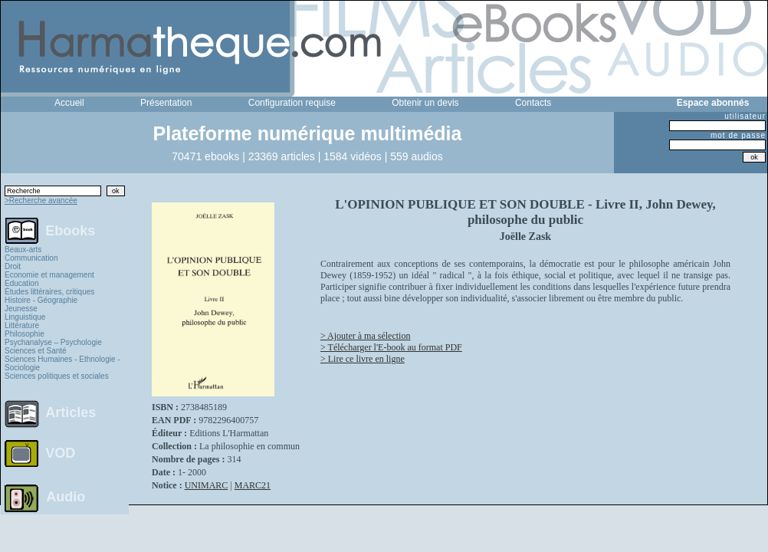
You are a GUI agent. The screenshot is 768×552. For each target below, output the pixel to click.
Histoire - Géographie (41, 300)
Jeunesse (21, 308)
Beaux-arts (23, 249)
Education (21, 283)
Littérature (22, 325)
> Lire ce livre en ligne (362, 358)
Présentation (166, 102)
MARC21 (253, 485)
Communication (31, 258)
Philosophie (24, 334)
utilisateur (745, 116)
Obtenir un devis (425, 102)
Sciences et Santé (36, 351)
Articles (70, 412)
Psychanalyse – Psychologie (53, 342)
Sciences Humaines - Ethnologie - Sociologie (62, 363)
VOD (60, 453)
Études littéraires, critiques (49, 292)
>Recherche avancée (41, 200)
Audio (65, 496)
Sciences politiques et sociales (57, 376)
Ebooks (70, 230)
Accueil (69, 102)
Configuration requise (292, 102)
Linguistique (25, 317)
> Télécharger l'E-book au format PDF (391, 347)
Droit (13, 266)
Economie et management (49, 275)
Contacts (533, 102)
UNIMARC (206, 485)
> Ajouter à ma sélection (365, 335)
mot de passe (738, 135)
